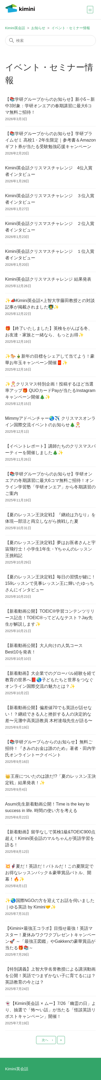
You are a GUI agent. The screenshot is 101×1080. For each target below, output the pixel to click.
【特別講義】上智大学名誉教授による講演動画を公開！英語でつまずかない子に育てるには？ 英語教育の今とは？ (50, 975)
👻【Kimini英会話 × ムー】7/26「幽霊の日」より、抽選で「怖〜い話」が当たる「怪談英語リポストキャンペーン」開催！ (50, 1010)
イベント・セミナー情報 (70, 28)
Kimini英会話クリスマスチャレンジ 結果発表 (48, 279)
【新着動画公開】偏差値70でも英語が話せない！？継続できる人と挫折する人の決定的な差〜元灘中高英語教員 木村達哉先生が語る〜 (48, 714)
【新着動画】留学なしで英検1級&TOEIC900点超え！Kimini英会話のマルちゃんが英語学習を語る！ (50, 838)
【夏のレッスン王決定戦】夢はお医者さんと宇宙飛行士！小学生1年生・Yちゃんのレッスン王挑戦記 (50, 549)
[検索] (50, 40)
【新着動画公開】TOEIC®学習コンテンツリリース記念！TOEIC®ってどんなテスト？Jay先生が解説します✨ (50, 617)
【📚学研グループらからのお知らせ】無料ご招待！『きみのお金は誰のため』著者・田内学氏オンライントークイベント (50, 748)
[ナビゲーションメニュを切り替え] (90, 9)
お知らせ (38, 28)
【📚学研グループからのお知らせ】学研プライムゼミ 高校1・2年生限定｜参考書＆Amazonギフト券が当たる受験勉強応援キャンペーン (50, 140)
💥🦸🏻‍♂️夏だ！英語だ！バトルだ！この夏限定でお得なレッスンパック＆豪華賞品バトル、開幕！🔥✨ (49, 872)
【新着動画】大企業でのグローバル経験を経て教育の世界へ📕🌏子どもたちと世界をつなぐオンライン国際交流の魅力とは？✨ (50, 680)
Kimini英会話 (15, 28)
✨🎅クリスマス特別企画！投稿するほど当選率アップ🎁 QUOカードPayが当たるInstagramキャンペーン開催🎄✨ (50, 390)
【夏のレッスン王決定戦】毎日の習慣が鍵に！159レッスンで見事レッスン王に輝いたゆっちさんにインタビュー (50, 583)
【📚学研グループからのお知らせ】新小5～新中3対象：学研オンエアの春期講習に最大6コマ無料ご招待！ (50, 106)
